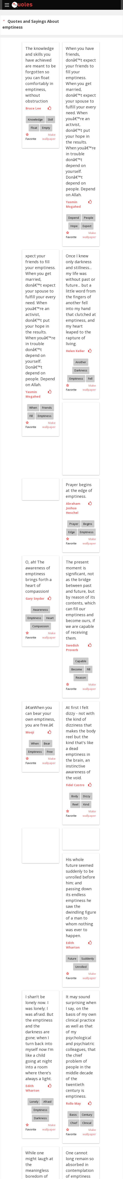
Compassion (40, 626)
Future (72, 958)
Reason (81, 677)
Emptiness (44, 416)
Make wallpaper (49, 137)
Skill (50, 119)
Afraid (47, 1102)
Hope (74, 226)
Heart (50, 618)
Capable (80, 661)
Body (74, 796)
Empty (46, 128)
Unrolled (81, 967)
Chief (73, 1123)
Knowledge (35, 119)
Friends (47, 408)
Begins (87, 524)
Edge (71, 532)
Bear (47, 743)
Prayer (73, 524)
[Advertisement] (43, 845)
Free (50, 752)
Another (80, 362)
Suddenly (87, 958)
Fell (90, 378)
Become (76, 669)
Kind (86, 804)
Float (34, 128)
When (33, 408)
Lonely (34, 1102)
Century (87, 1115)
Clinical (86, 1123)
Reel (75, 804)
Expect (87, 226)
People (88, 218)
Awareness (40, 610)
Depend (73, 218)
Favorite (31, 137)
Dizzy (86, 796)
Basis (73, 1115)
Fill (31, 416)
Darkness (80, 370)
